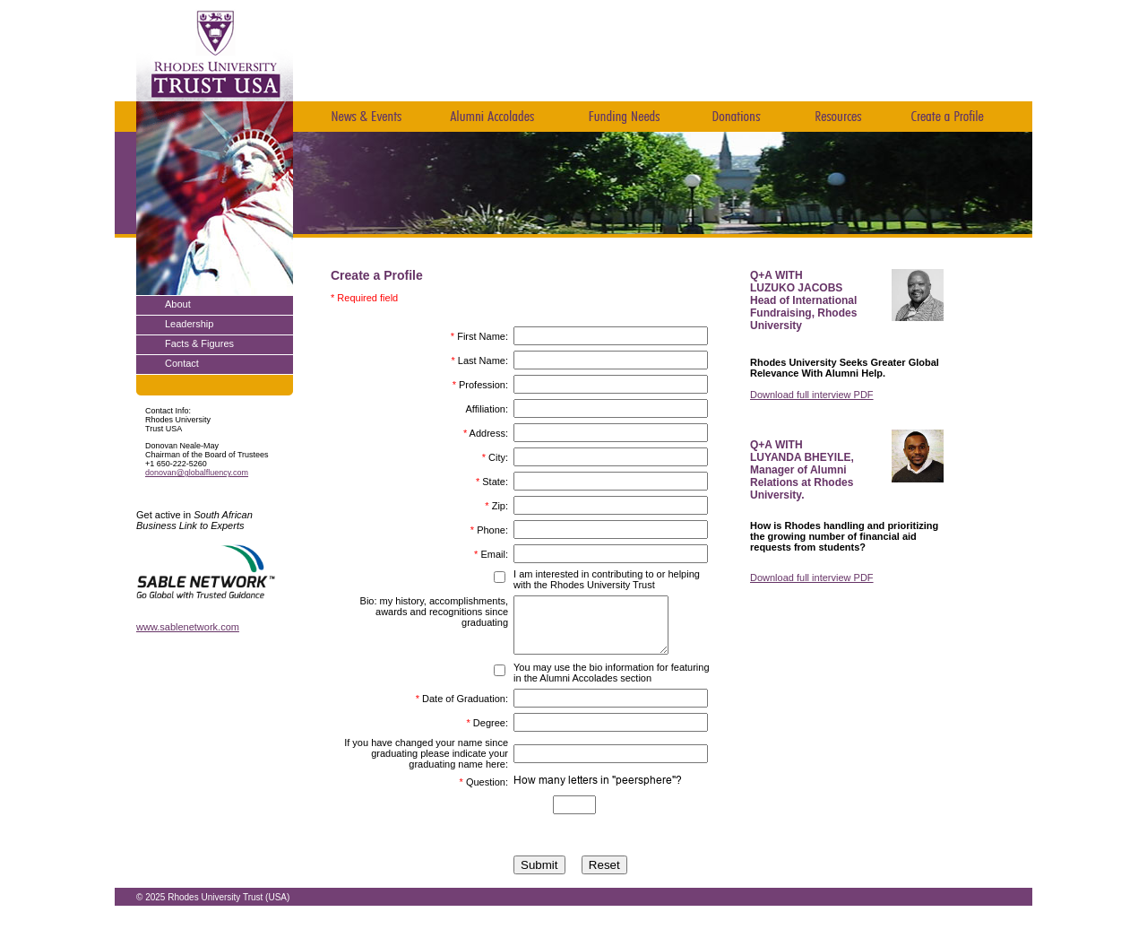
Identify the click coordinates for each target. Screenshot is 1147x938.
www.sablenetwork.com (187, 626)
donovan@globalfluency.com (196, 472)
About (178, 304)
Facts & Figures (199, 343)
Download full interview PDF (812, 394)
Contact (182, 363)
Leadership (189, 323)
